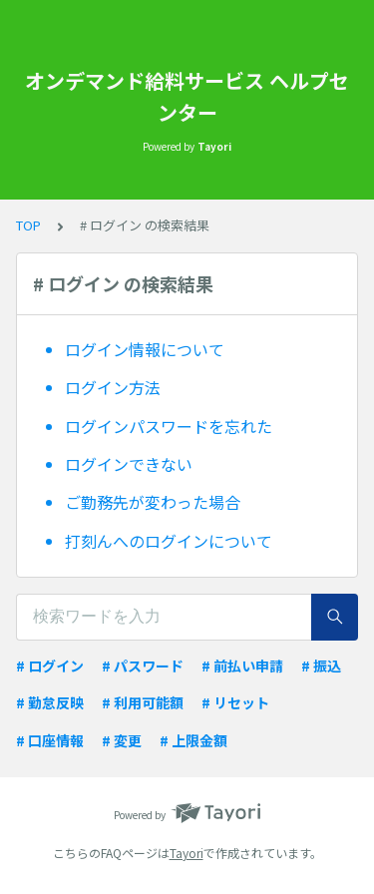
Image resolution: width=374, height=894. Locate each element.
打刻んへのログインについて (168, 541)
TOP (28, 225)
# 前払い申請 (242, 665)
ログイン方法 (113, 387)
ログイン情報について (144, 349)
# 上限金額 (193, 740)
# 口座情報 (50, 740)
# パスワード (143, 665)
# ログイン (50, 665)
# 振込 (321, 665)
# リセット (235, 702)
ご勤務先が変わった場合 (152, 502)
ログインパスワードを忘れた (168, 426)
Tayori (186, 852)
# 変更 (122, 740)
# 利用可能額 (143, 702)
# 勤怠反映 (50, 702)
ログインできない (128, 464)
